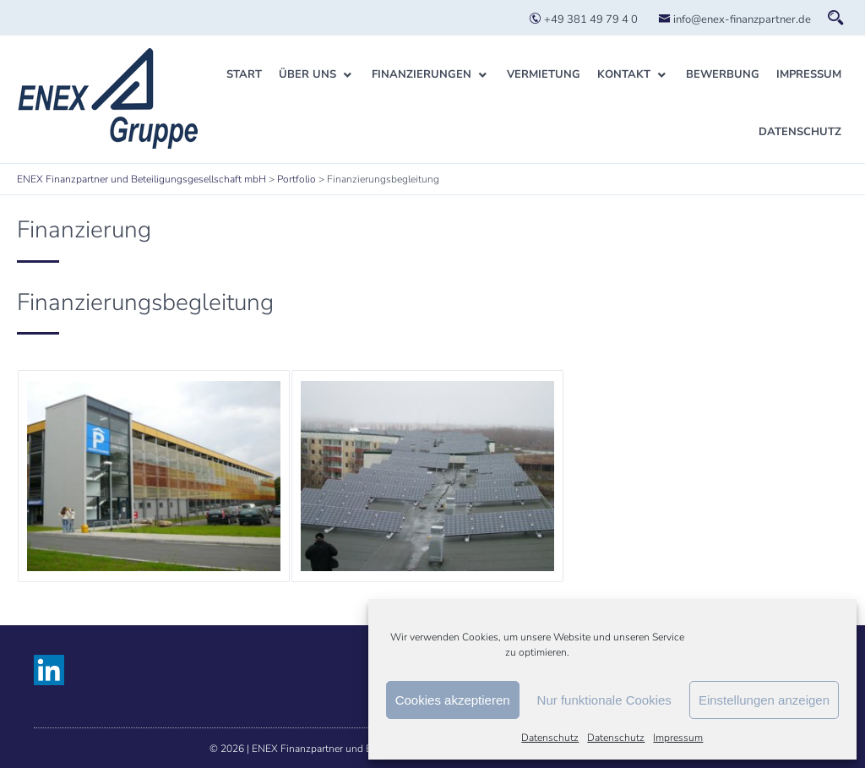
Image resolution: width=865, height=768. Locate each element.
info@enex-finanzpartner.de (734, 19)
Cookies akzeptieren (452, 700)
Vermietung (543, 74)
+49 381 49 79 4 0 (583, 19)
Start (244, 74)
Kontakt (623, 74)
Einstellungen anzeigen (764, 700)
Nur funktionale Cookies (604, 700)
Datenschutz (550, 737)
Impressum (678, 737)
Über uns (307, 74)
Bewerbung (722, 74)
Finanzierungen (421, 74)
